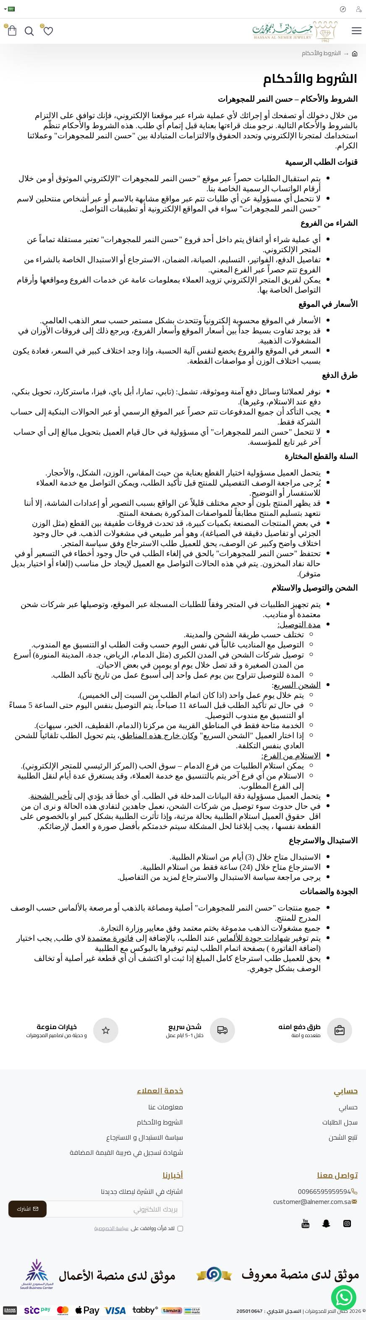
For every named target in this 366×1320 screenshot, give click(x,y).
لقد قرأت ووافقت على (138, 1229)
